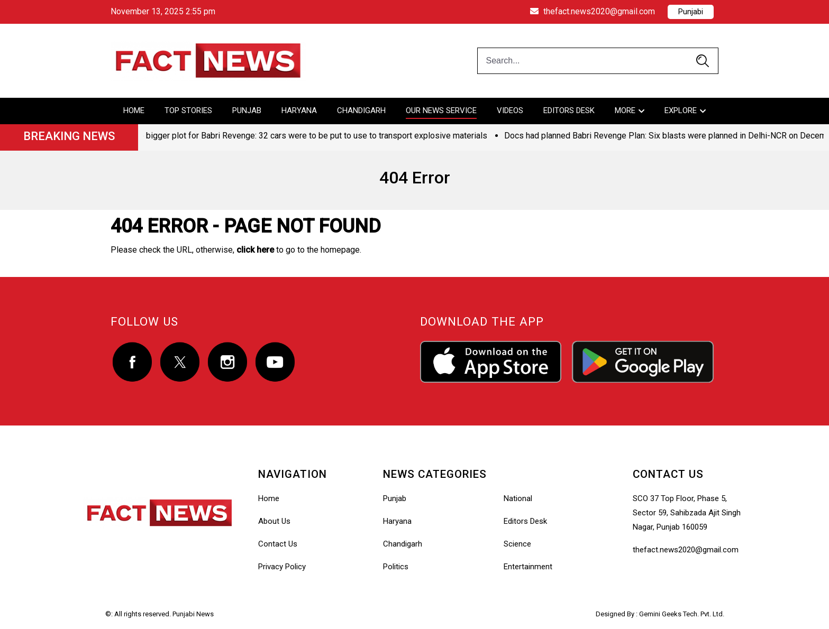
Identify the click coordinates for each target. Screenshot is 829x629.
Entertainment (528, 566)
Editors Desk (569, 110)
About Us (274, 521)
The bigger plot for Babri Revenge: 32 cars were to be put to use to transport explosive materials (309, 136)
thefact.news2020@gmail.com (592, 11)
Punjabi (690, 11)
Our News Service (441, 110)
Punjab (246, 110)
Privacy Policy (282, 566)
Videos (510, 110)
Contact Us (277, 544)
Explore (680, 110)
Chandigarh (361, 110)
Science (517, 544)
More (625, 110)
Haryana (299, 110)
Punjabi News (193, 614)
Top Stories (188, 110)
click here (255, 250)
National (518, 498)
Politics (395, 566)
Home (133, 110)
